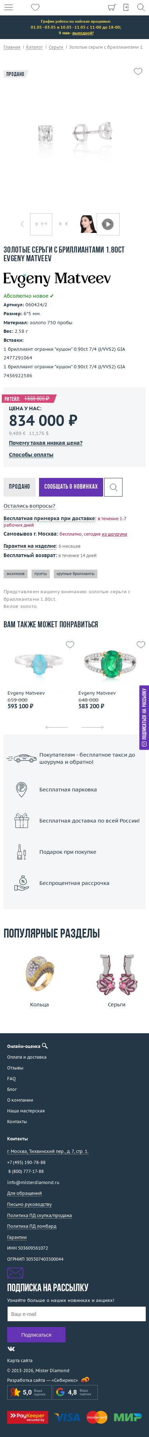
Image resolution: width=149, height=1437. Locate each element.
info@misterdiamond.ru (33, 1182)
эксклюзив (15, 573)
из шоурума (114, 534)
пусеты (40, 573)
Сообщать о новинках (71, 487)
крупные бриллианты (76, 573)
